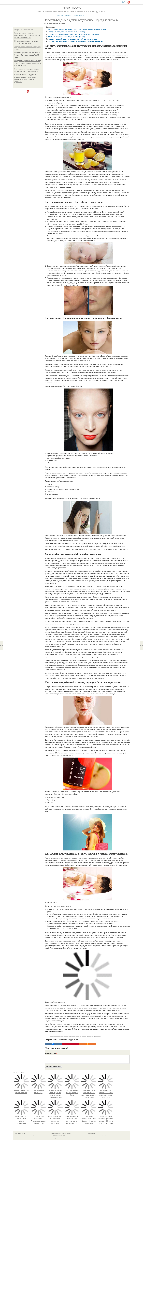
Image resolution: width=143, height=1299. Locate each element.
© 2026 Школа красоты (20, 1133)
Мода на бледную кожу (85, 1036)
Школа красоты (71, 8)
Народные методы (96, 1036)
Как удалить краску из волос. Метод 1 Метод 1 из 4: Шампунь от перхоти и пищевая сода (27, 63)
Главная (59, 15)
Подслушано (78, 15)
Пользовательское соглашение (63, 1133)
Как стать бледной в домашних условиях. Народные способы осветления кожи (77, 29)
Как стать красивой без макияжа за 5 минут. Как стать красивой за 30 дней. (27, 55)
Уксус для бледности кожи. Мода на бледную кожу (66, 36)
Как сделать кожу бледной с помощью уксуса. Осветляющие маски (72, 39)
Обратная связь (91, 1133)
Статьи (68, 15)
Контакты (53, 1133)
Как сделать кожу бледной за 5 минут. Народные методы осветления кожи (75, 41)
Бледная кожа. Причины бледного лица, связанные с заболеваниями (73, 34)
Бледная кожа (64, 1036)
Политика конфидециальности (58, 1135)
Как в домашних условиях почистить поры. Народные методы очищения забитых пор (27, 35)
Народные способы (55, 1036)
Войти (124, 2)
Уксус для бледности (74, 1036)
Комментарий (51, 1053)
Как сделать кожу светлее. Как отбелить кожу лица (67, 32)
